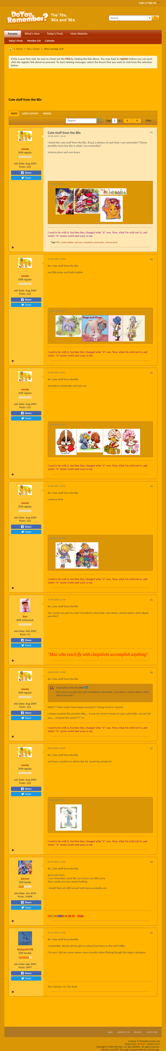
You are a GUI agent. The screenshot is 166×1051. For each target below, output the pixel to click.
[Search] (130, 18)
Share (26, 172)
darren (25, 878)
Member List (34, 40)
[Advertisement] (87, 83)
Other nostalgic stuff (54, 48)
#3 (151, 372)
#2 (151, 259)
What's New (32, 34)
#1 (151, 132)
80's (58, 242)
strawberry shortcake (93, 242)
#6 (151, 672)
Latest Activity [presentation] (30, 113)
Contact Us (123, 1032)
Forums (12, 34)
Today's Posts (55, 34)
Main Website (79, 34)
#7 (151, 748)
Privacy (138, 1032)
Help (110, 1032)
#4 (151, 486)
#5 (151, 599)
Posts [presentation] (14, 113)
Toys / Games (33, 48)
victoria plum (111, 242)
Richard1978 (25, 949)
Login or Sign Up (149, 2)
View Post (86, 687)
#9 (151, 932)
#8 (151, 862)
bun (25, 616)
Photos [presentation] (47, 113)
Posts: (22, 166)
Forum (19, 48)
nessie (25, 149)
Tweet (26, 177)
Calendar (49, 40)
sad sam (78, 242)
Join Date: (19, 163)
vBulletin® (142, 1044)
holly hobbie (67, 242)
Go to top (152, 1032)
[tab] (14, 114)
